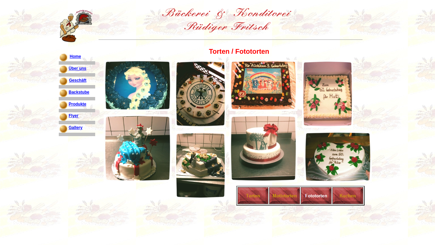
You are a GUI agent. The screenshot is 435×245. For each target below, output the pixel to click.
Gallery (76, 127)
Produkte (77, 104)
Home (75, 56)
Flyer (74, 115)
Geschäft (77, 80)
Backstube (79, 92)
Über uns (77, 68)
